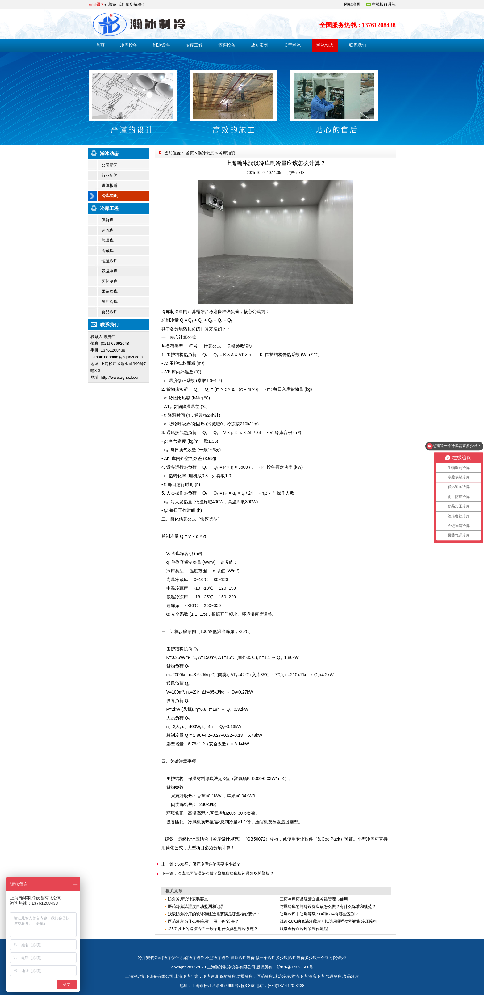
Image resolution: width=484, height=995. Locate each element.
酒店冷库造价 (243, 957)
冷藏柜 (340, 957)
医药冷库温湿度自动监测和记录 (196, 906)
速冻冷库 (282, 976)
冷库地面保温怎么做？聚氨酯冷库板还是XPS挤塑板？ (225, 873)
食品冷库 (110, 312)
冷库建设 (210, 976)
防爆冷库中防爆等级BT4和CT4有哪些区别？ (319, 914)
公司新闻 (110, 165)
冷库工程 (194, 45)
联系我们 (357, 45)
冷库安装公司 (150, 957)
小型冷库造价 (217, 957)
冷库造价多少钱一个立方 (311, 957)
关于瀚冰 (292, 45)
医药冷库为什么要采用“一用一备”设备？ (203, 921)
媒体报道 (110, 185)
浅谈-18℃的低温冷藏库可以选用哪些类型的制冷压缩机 (329, 921)
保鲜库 (108, 220)
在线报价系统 (384, 4)
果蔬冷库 (110, 291)
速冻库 (108, 230)
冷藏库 (108, 250)
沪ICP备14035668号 (295, 967)
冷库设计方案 (175, 957)
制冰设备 (161, 45)
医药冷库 (110, 281)
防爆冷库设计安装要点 (188, 899)
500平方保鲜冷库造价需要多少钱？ (208, 864)
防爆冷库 (245, 976)
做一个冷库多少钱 (272, 957)
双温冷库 (110, 271)
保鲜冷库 (228, 976)
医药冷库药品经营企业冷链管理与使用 (314, 899)
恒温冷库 (110, 261)
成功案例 (259, 45)
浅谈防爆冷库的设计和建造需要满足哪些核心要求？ (214, 914)
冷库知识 (110, 195)
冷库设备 (128, 45)
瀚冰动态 (325, 45)
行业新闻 (110, 175)
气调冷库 (334, 976)
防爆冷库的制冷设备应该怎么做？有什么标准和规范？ (328, 906)
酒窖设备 (227, 45)
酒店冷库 (110, 301)
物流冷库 (299, 976)
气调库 (108, 240)
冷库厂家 (190, 976)
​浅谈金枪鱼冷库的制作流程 (304, 928)
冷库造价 (196, 957)
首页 (100, 45)
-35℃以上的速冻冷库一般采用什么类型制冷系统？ (213, 928)
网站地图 (352, 4)
